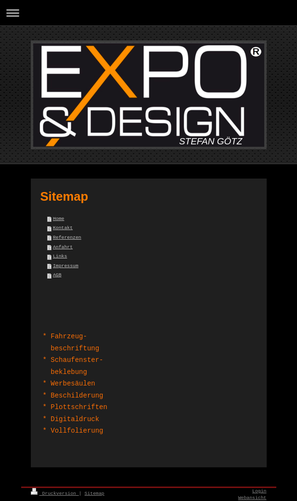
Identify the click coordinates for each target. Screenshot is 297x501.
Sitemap (94, 493)
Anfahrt (63, 247)
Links (60, 256)
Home (59, 218)
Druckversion (55, 493)
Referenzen (67, 237)
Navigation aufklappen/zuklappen (148, 12)
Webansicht (252, 498)
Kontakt (63, 228)
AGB (57, 275)
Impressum (65, 266)
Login (259, 491)
